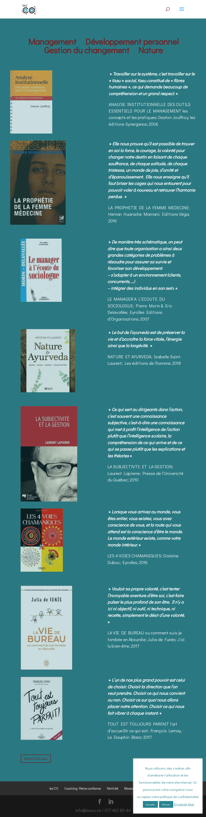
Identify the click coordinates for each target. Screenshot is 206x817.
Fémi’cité (112, 788)
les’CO (53, 788)
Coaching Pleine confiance (82, 788)
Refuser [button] (166, 804)
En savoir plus (184, 804)
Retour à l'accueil (35, 758)
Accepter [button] (150, 804)
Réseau (129, 788)
